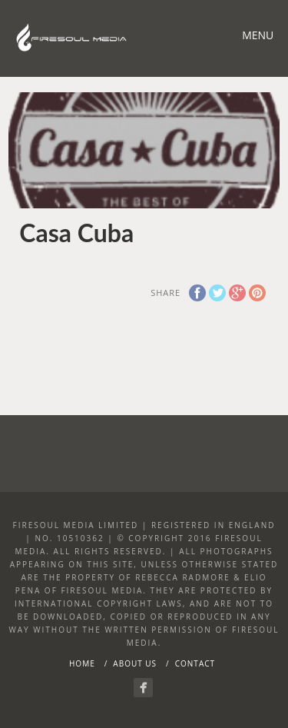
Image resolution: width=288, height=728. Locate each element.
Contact (195, 663)
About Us (135, 663)
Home (82, 663)
